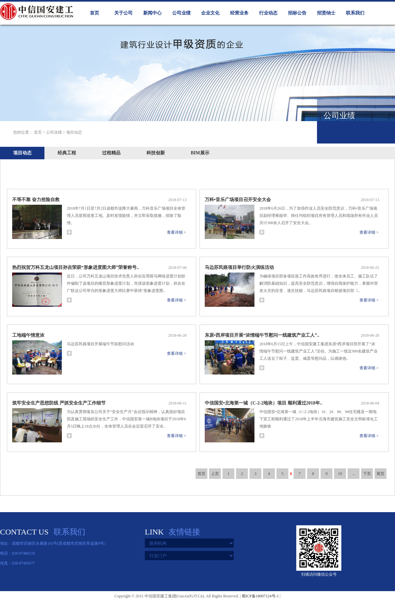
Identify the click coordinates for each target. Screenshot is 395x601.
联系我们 (355, 13)
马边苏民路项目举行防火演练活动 (239, 267)
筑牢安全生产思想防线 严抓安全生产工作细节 (59, 403)
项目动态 (22, 152)
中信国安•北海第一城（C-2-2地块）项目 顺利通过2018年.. (263, 403)
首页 (94, 13)
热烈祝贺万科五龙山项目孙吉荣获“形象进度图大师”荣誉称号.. (75, 267)
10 (340, 473)
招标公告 (297, 13)
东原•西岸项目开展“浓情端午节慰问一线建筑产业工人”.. (262, 335)
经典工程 (67, 152)
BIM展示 (200, 152)
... (353, 473)
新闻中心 (152, 13)
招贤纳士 (326, 13)
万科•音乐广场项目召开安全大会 (238, 199)
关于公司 (123, 13)
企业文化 (210, 13)
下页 (367, 473)
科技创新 (155, 152)
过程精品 (111, 152)
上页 (215, 473)
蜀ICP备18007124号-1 (260, 596)
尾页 (380, 473)
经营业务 (239, 13)
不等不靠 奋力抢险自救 (36, 199)
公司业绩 (181, 13)
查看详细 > (176, 232)
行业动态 (268, 13)
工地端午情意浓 (28, 335)
